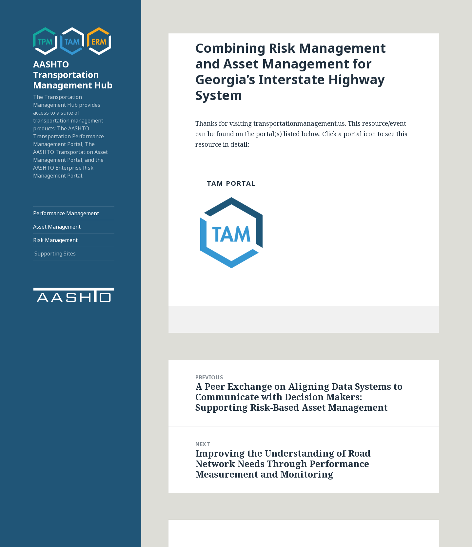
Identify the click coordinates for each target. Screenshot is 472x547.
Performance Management (66, 213)
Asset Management (57, 226)
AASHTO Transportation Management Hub (72, 74)
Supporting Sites (55, 253)
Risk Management (55, 240)
